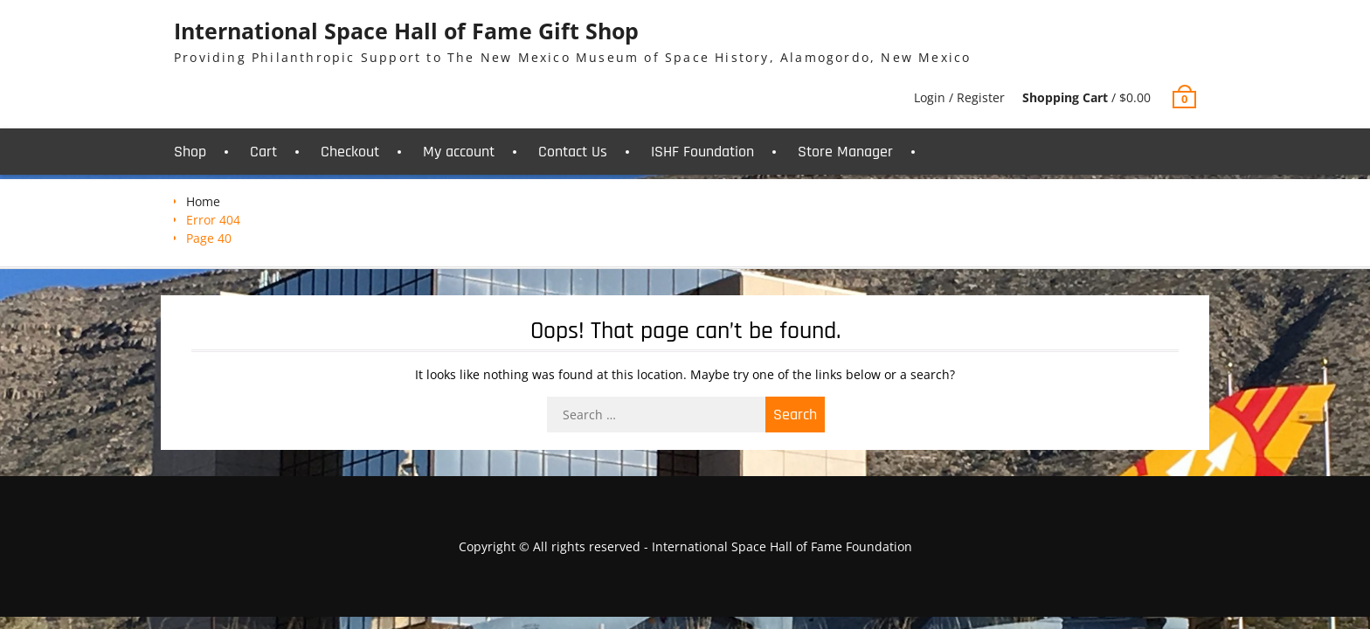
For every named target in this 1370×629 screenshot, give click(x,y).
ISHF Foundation (702, 152)
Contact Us (572, 152)
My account (459, 152)
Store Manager (845, 152)
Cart (263, 152)
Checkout (350, 152)
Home (203, 201)
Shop (190, 152)
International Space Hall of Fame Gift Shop (406, 30)
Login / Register (959, 97)
